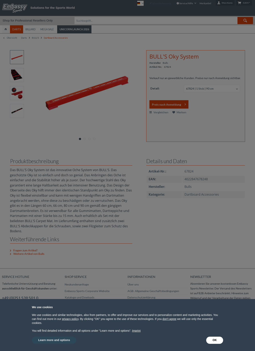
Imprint (136, 330)
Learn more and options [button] (54, 340)
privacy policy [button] (70, 319)
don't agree (170, 319)
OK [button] (215, 340)
